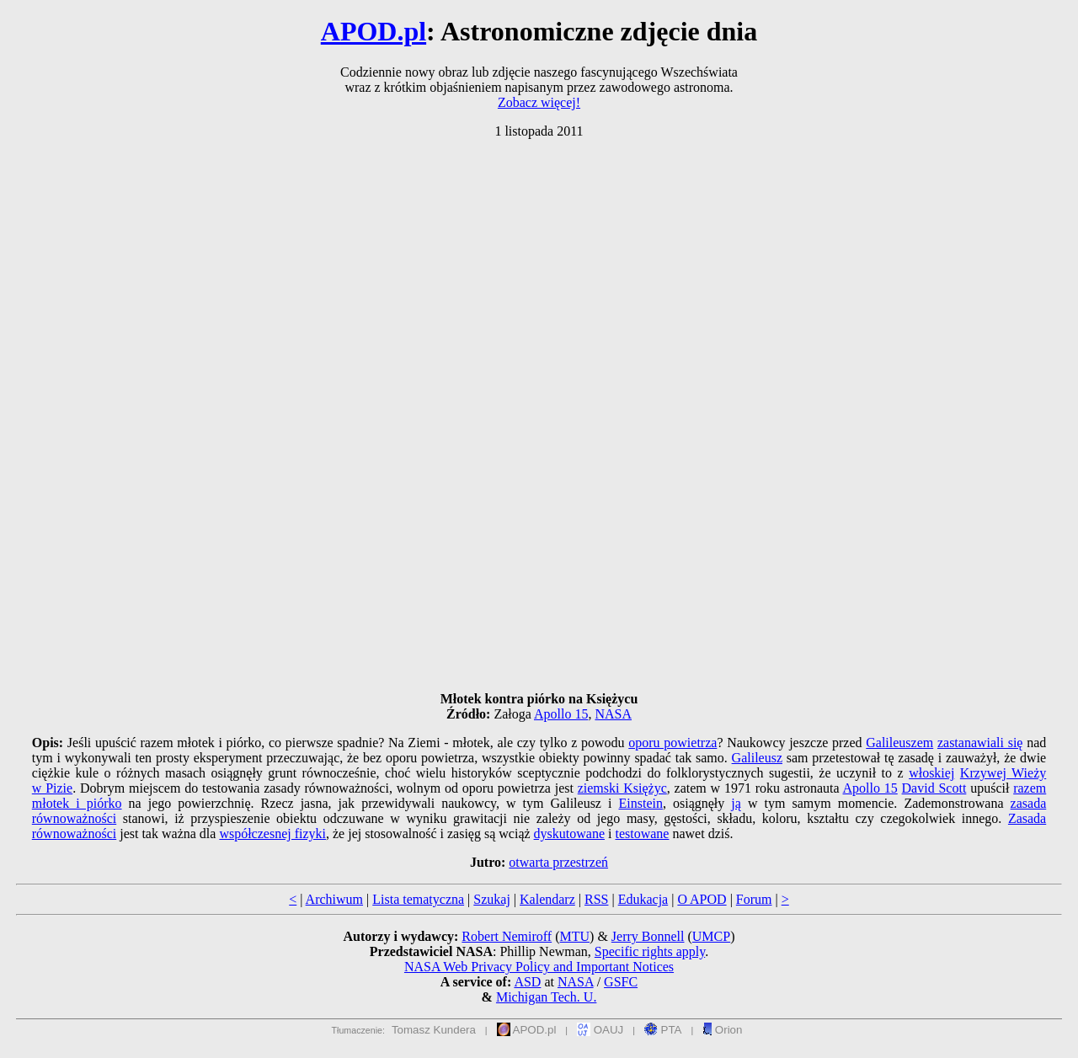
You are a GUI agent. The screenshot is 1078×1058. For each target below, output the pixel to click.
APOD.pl (373, 31)
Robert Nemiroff (507, 936)
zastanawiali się (980, 742)
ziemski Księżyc (622, 788)
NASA (613, 714)
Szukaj (491, 899)
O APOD (701, 899)
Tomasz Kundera (434, 1029)
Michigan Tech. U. (546, 997)
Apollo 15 (561, 714)
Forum (754, 899)
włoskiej (931, 773)
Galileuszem (899, 742)
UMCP (711, 936)
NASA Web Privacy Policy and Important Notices (539, 966)
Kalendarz (547, 899)
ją (736, 803)
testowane (642, 833)
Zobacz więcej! (539, 102)
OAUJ (600, 1029)
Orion (722, 1029)
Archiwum (334, 899)
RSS (596, 899)
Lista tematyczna (418, 899)
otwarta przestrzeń (558, 862)
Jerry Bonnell (648, 936)
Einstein (640, 803)
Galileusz (757, 758)
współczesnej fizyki (272, 833)
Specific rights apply (650, 951)
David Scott (934, 788)
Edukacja (643, 899)
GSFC (621, 982)
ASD (527, 982)
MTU (574, 936)
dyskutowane (569, 833)
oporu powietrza (672, 742)
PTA (663, 1029)
